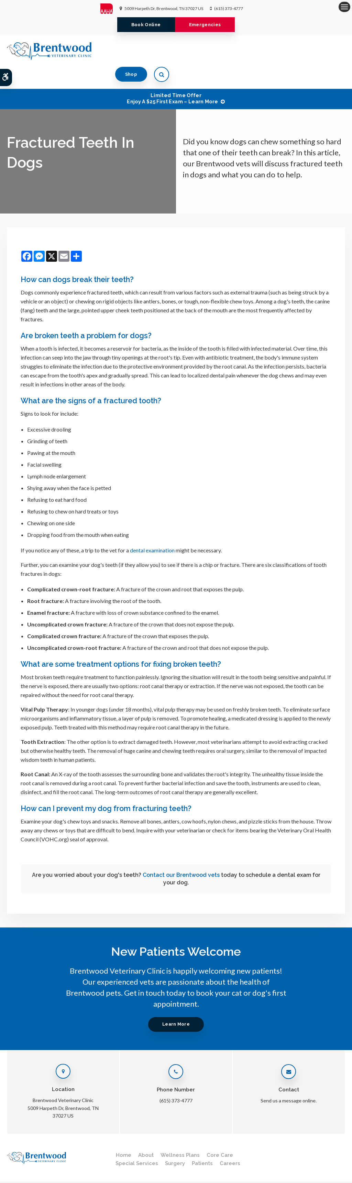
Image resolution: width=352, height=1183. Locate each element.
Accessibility (94, 1168)
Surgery (175, 1141)
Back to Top (58, 1174)
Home (123, 1133)
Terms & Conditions (57, 1168)
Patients (202, 1141)
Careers (230, 1141)
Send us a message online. (289, 1078)
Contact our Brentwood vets (181, 853)
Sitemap (33, 1174)
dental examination (152, 528)
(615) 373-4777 (228, 8)
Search (13, 1174)
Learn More (176, 1002)
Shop (307, 50)
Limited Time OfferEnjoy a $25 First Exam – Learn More (172, 76)
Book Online (145, 24)
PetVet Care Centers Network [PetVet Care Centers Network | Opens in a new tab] (316, 1174)
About (146, 1133)
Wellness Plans (180, 1133)
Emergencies (206, 24)
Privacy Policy (19, 1168)
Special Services (137, 1141)
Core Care (220, 1133)
